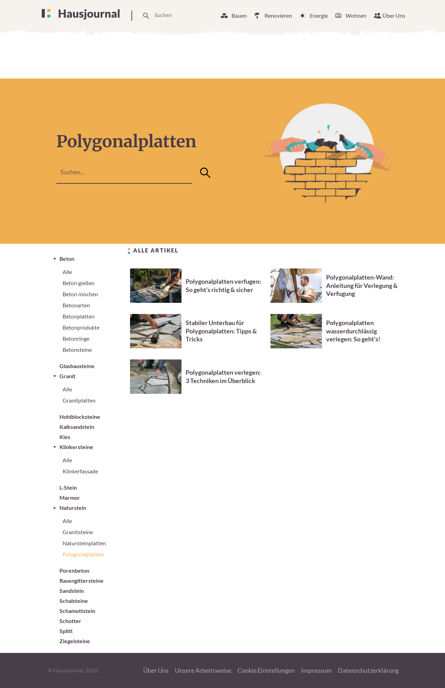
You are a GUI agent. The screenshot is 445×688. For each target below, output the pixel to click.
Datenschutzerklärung (368, 670)
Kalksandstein (76, 426)
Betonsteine (77, 349)
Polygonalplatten (83, 554)
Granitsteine (78, 532)
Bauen (239, 15)
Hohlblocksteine (79, 416)
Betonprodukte (81, 327)
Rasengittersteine (81, 580)
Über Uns (393, 15)
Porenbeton (74, 570)
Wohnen (356, 15)
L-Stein (68, 487)
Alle (67, 271)
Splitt (66, 631)
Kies (64, 436)
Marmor (69, 497)
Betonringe (76, 338)
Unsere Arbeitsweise (203, 670)
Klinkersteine (76, 447)
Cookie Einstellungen (266, 670)
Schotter (70, 620)
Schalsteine (73, 600)
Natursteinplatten (84, 543)
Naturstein (72, 507)
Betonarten (76, 305)
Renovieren (278, 15)
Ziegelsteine (74, 641)
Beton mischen (80, 294)
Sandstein (71, 590)
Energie (319, 15)
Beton (66, 258)
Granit (67, 376)
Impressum (316, 670)
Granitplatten (79, 400)
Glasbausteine (77, 366)
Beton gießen (79, 283)
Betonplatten (79, 316)
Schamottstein (77, 610)
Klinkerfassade (80, 471)
